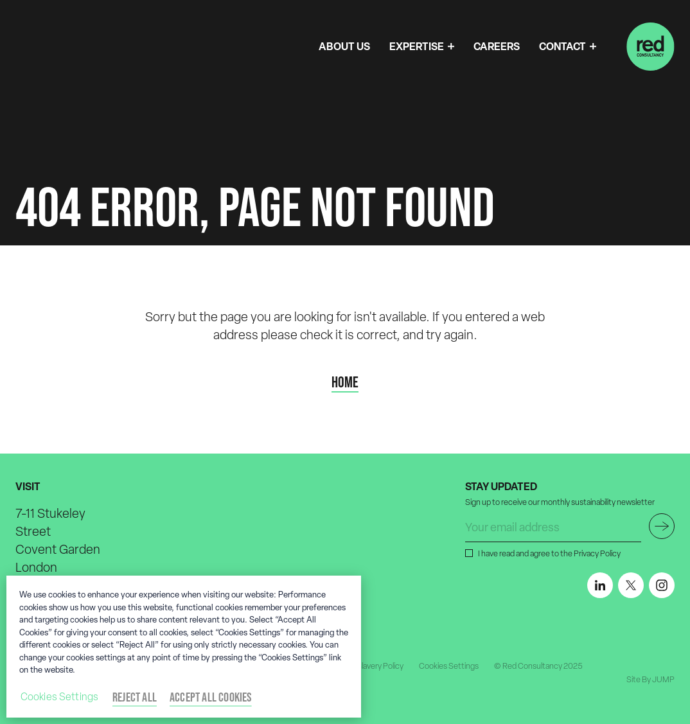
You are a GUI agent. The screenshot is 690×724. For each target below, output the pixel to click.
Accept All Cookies (211, 697)
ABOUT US (344, 46)
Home (345, 382)
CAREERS (496, 46)
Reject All (134, 697)
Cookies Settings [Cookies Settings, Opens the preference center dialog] (60, 697)
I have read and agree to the (548, 553)
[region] (183, 647)
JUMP (663, 679)
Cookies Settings (449, 665)
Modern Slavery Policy (365, 665)
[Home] (650, 46)
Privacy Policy (597, 553)
